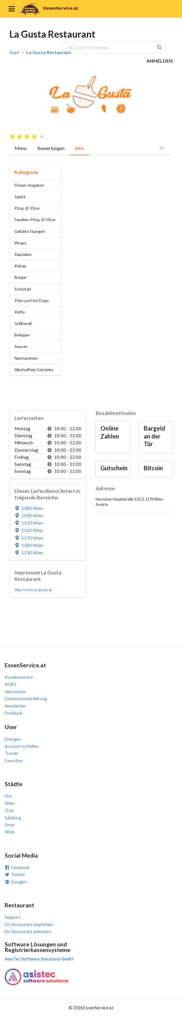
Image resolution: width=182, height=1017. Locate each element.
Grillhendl (23, 323)
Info (79, 148)
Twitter (15, 874)
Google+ (16, 881)
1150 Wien (28, 523)
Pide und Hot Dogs (31, 300)
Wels (9, 831)
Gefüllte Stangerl (29, 231)
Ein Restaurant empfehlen (29, 924)
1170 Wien (28, 538)
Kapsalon (23, 254)
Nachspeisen (26, 358)
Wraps (20, 242)
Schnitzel (22, 288)
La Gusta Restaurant (48, 52)
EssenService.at (60, 8)
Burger (20, 277)
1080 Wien (28, 508)
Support (12, 917)
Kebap (20, 265)
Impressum (15, 691)
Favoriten (14, 760)
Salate (20, 196)
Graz (9, 810)
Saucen (21, 346)
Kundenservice (19, 677)
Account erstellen (22, 746)
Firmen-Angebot (29, 185)
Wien (10, 803)
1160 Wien (28, 530)
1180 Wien (28, 545)
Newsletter (15, 705)
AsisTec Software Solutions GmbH (39, 958)
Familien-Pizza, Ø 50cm (34, 219)
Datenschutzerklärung (26, 698)
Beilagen (22, 334)
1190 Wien (28, 552)
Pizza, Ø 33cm (26, 208)
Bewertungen (50, 148)
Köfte (19, 311)
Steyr (10, 824)
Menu (21, 148)
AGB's (10, 684)
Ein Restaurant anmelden (28, 931)
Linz (8, 795)
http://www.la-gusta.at (33, 589)
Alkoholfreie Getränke (33, 369)
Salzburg (13, 817)
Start (14, 52)
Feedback (13, 713)
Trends (11, 753)
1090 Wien (28, 515)
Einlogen (13, 739)
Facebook (17, 867)
